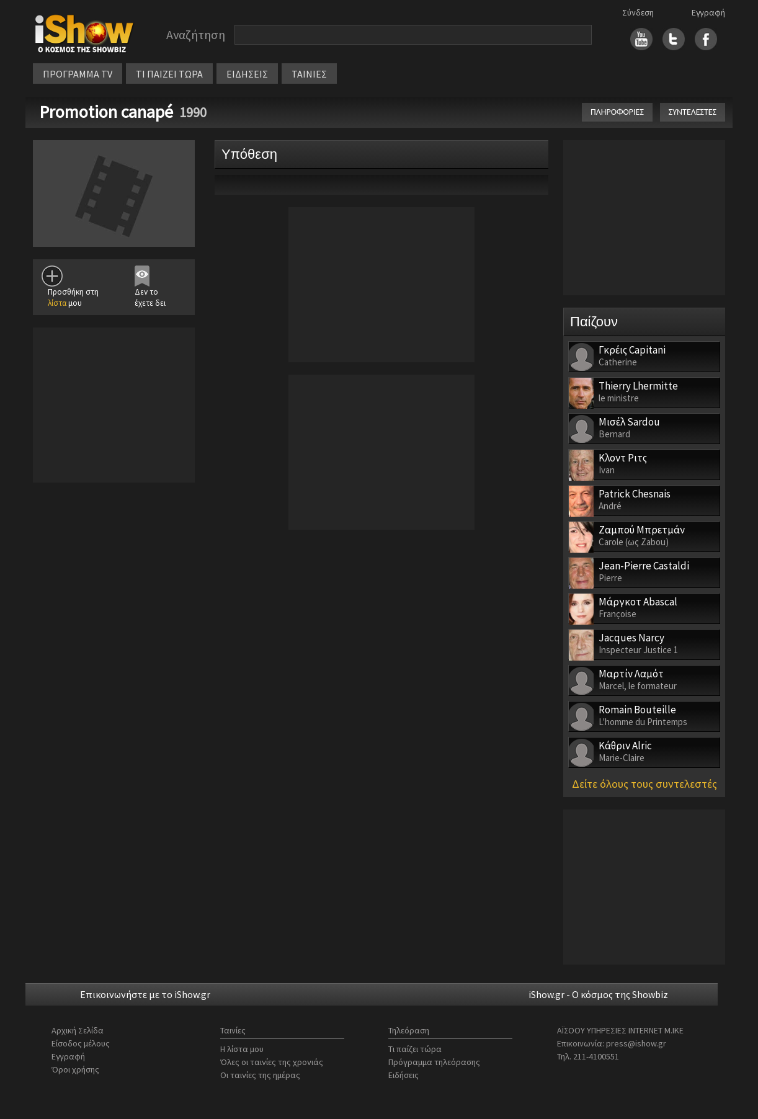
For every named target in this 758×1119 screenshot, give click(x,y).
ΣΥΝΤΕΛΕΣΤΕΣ (692, 112)
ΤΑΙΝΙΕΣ (309, 74)
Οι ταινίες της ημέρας (260, 1075)
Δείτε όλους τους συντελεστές (644, 784)
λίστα (57, 303)
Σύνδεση (638, 12)
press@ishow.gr (636, 1043)
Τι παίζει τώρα (415, 1048)
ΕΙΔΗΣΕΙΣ (247, 74)
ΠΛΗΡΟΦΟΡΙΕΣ (617, 112)
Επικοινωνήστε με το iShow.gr (145, 994)
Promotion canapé (106, 111)
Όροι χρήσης (75, 1069)
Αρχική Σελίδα (77, 1030)
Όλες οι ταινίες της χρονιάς (271, 1062)
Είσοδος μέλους (80, 1043)
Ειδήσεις (403, 1075)
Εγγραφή (708, 12)
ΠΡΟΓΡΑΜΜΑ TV (77, 74)
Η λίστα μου (242, 1048)
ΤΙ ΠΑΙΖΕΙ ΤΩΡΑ (169, 74)
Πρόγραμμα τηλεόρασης (434, 1062)
